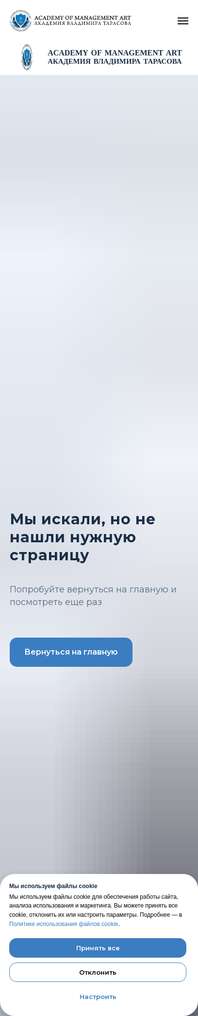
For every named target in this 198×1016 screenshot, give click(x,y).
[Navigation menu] (183, 21)
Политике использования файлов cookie (63, 924)
